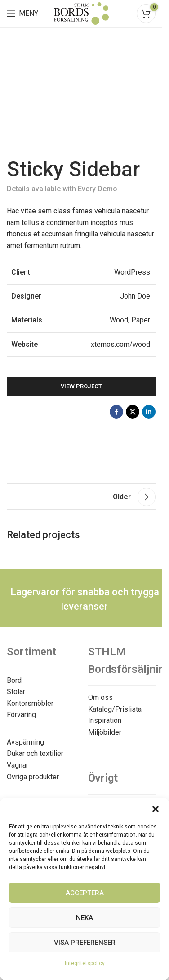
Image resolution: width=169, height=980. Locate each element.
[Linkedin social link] (149, 412)
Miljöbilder (104, 732)
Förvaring (21, 714)
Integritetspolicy (85, 963)
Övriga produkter (33, 777)
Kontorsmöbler (30, 703)
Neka (84, 918)
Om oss (100, 697)
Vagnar (17, 765)
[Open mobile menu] (22, 14)
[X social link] (132, 412)
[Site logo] (81, 13)
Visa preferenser (85, 943)
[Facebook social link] (116, 412)
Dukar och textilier (35, 753)
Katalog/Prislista (115, 709)
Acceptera (85, 893)
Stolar (16, 691)
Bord (14, 680)
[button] (155, 809)
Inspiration (104, 720)
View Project (81, 386)
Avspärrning (25, 742)
